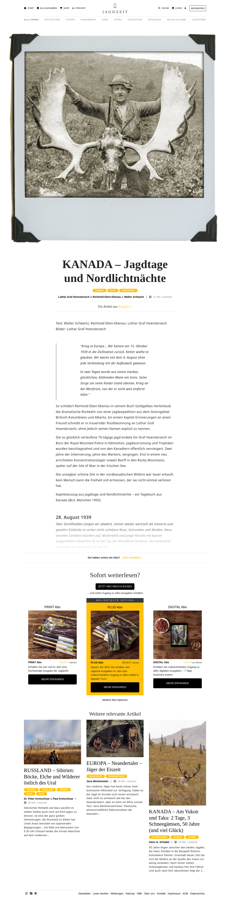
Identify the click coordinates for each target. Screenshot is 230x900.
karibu (192, 837)
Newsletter (85, 893)
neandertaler (117, 776)
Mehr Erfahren (52, 679)
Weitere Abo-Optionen (115, 699)
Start (29, 8)
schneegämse (159, 837)
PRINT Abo (52, 607)
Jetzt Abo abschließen (115, 586)
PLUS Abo (114, 607)
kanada (99, 290)
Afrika (118, 20)
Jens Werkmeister (97, 781)
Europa (70, 20)
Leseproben (199, 20)
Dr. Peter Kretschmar (37, 798)
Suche (163, 8)
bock (30, 794)
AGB (185, 893)
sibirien (63, 790)
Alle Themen (31, 20)
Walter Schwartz (134, 296)
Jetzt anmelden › (132, 557)
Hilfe (139, 893)
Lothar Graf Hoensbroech (73, 296)
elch (112, 290)
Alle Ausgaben (47, 8)
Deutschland (52, 20)
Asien (105, 20)
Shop (64, 8)
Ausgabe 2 (125, 306)
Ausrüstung (135, 20)
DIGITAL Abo (177, 607)
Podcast (79, 8)
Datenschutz (197, 893)
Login (177, 8)
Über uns (149, 893)
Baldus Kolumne (176, 20)
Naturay (130, 893)
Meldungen (117, 893)
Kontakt (161, 893)
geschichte (128, 290)
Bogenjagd (154, 20)
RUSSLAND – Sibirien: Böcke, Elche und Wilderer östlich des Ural (52, 776)
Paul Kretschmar (63, 798)
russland (47, 790)
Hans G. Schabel (159, 842)
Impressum (174, 893)
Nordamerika (88, 20)
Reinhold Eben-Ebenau (107, 296)
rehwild (31, 790)
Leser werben (101, 893)
